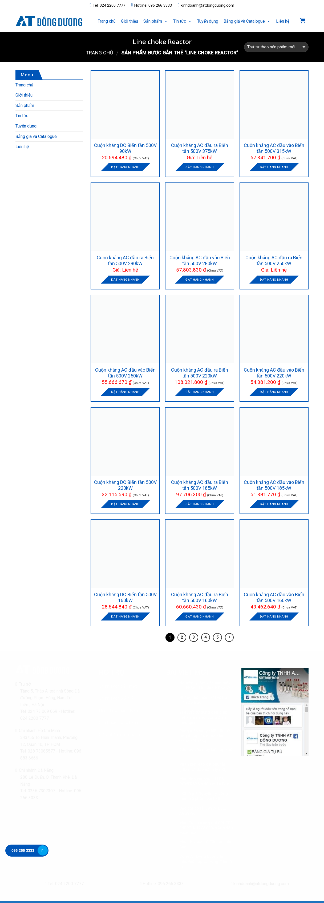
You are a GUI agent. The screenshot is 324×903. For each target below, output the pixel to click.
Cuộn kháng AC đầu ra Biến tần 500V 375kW (199, 148)
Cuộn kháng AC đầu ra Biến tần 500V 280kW (125, 260)
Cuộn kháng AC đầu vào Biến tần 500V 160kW (274, 597)
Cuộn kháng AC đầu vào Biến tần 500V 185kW (274, 485)
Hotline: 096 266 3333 (151, 5)
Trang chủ (107, 21)
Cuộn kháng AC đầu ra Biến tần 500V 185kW (199, 485)
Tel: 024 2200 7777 (107, 5)
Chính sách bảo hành (118, 722)
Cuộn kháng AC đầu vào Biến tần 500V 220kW (274, 373)
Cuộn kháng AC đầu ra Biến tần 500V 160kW (199, 597)
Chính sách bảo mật (118, 686)
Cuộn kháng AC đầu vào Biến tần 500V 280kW (199, 260)
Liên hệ (282, 21)
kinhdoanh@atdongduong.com (206, 5)
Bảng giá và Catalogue (36, 136)
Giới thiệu (129, 21)
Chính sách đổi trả (116, 698)
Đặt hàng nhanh (125, 167)
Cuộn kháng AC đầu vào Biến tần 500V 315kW (274, 148)
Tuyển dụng (207, 21)
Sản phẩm (152, 21)
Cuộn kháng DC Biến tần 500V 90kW (125, 148)
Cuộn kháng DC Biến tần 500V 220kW (125, 485)
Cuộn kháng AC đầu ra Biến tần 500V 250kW (273, 260)
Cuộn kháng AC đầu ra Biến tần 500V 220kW (199, 373)
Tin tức (179, 21)
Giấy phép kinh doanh (119, 734)
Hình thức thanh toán (118, 710)
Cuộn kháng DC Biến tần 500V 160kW (125, 597)
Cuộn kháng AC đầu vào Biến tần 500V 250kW (125, 373)
